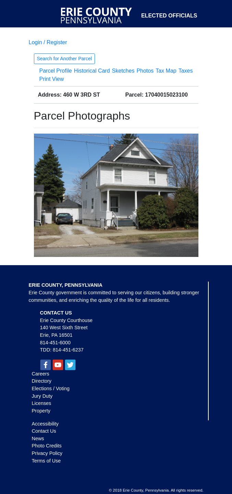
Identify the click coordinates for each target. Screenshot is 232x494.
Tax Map (166, 71)
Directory (42, 381)
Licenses (41, 403)
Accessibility (45, 424)
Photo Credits (47, 445)
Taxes (186, 71)
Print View (51, 79)
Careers (40, 373)
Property (41, 410)
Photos (145, 71)
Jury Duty (42, 396)
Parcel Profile (55, 71)
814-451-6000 (55, 342)
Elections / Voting (51, 388)
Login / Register (48, 42)
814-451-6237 (68, 350)
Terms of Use (46, 461)
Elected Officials (169, 15)
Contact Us (44, 431)
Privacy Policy (47, 453)
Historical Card (92, 71)
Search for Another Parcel (64, 58)
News (38, 438)
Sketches (123, 71)
